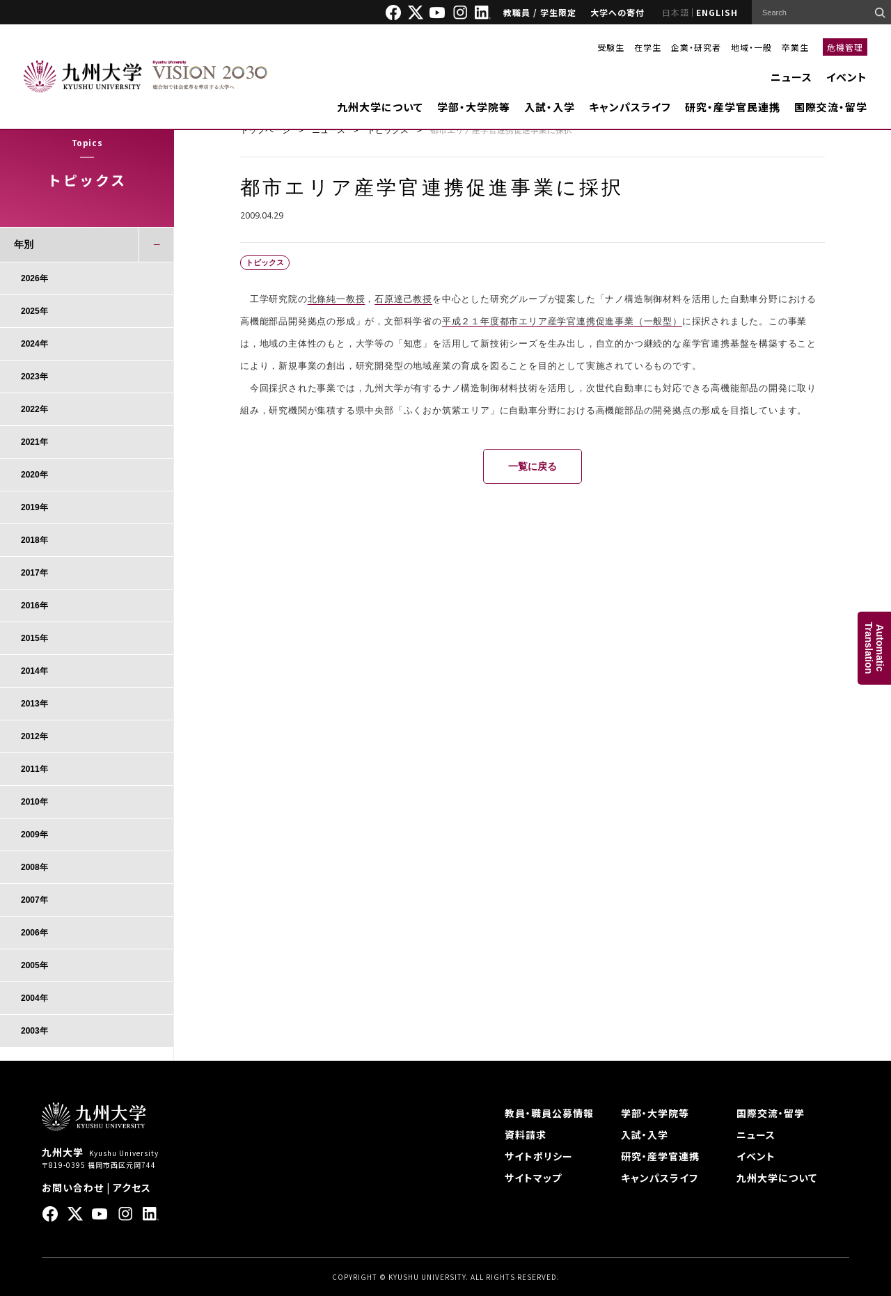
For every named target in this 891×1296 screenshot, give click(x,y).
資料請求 (525, 1134)
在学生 (647, 47)
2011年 (34, 769)
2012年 (34, 736)
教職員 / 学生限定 (539, 12)
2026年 (34, 278)
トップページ (265, 130)
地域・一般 (751, 47)
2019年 (34, 507)
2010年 (34, 802)
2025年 (34, 311)
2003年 (34, 1031)
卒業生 (795, 47)
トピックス (388, 130)
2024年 (34, 344)
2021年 (34, 442)
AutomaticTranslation (874, 648)
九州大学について (380, 107)
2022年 (34, 409)
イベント (846, 77)
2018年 (34, 540)
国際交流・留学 (830, 107)
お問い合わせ (73, 1187)
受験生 (610, 47)
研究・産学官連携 (660, 1156)
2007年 (34, 900)
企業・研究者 (696, 47)
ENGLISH (717, 12)
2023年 (34, 376)
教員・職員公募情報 (549, 1113)
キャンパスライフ (630, 107)
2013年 (34, 704)
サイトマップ (533, 1178)
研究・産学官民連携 (732, 107)
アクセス (132, 1187)
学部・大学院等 (473, 107)
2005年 (34, 965)
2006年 (34, 933)
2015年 (34, 638)
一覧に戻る (532, 466)
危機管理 (845, 47)
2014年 (34, 671)
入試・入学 (549, 107)
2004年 (34, 998)
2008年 (34, 867)
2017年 (34, 573)
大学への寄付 (617, 12)
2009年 (34, 834)
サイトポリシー (539, 1156)
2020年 (34, 475)
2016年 (34, 605)
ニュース (791, 77)
